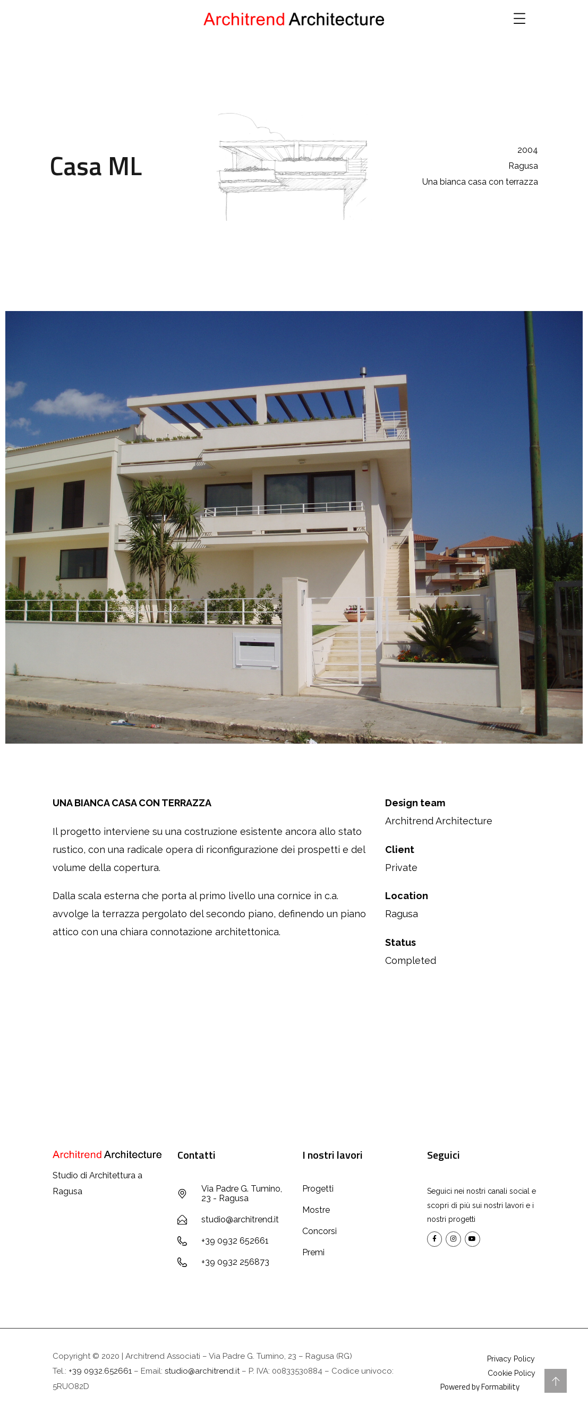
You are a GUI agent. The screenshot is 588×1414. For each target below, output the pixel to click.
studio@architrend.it (202, 1371)
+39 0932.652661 (100, 1371)
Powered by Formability (479, 1387)
